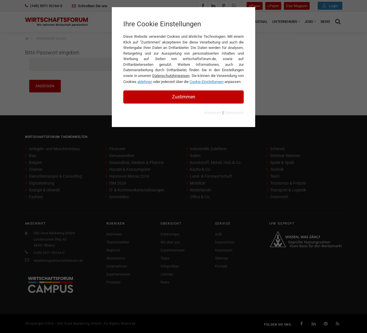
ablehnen (144, 82)
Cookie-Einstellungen (207, 82)
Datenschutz (234, 113)
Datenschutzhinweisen (171, 76)
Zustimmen (183, 97)
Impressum (213, 113)
